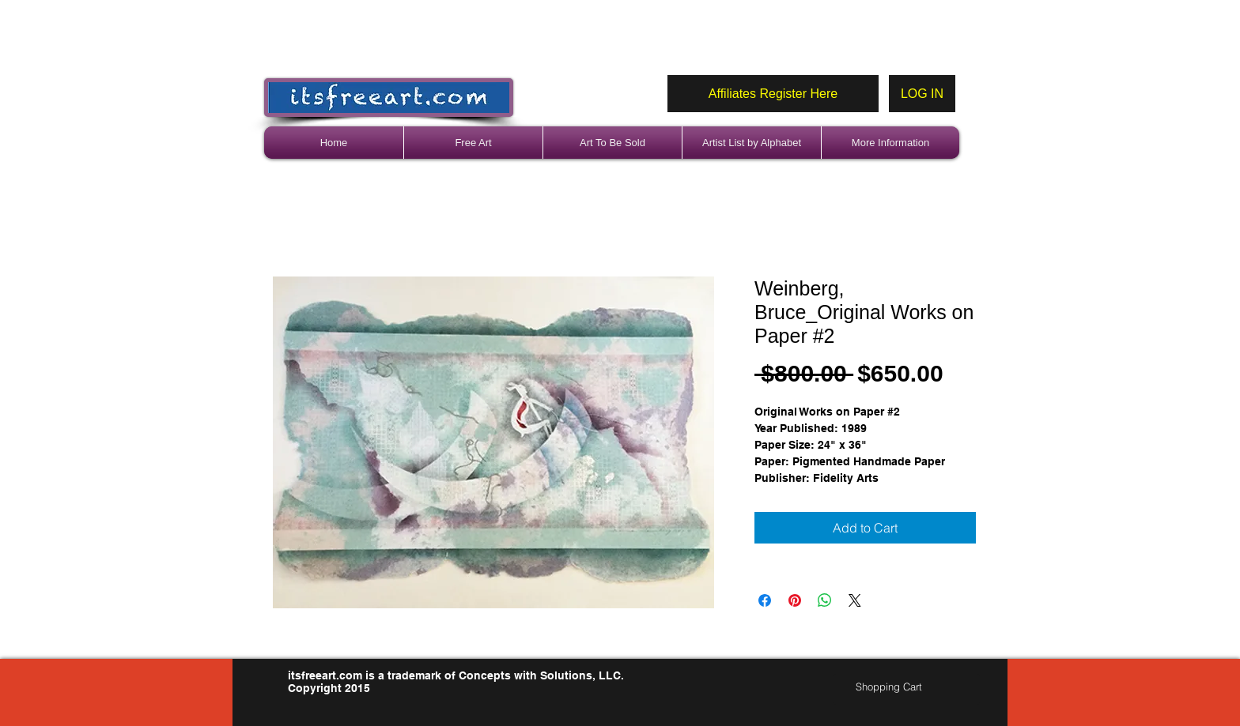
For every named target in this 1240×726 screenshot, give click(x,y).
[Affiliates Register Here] (773, 93)
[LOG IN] (922, 93)
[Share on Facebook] (764, 600)
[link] (896, 687)
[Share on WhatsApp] (824, 600)
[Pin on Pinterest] (794, 600)
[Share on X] (854, 600)
